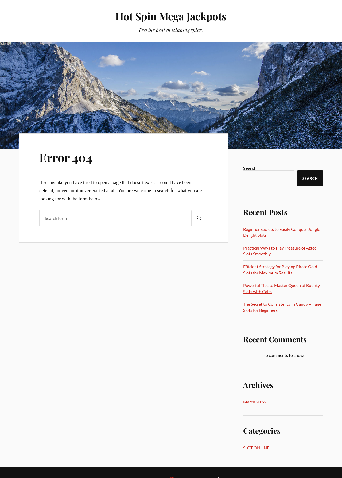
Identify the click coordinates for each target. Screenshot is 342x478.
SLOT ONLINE (256, 447)
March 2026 (254, 401)
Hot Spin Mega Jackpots (171, 16)
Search (249, 167)
